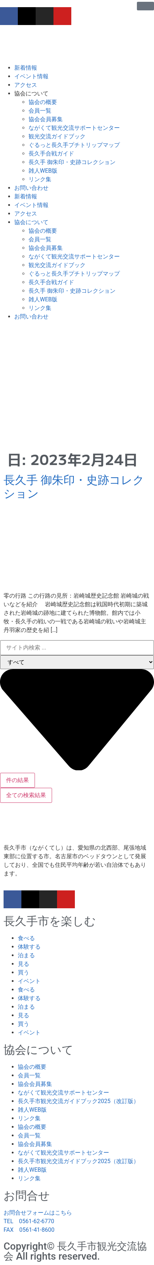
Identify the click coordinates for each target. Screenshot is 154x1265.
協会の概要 (43, 102)
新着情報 (25, 67)
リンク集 (40, 179)
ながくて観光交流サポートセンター (74, 127)
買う (23, 972)
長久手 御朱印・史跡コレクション (72, 162)
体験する (29, 946)
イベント (29, 981)
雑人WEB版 (43, 170)
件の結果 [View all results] (17, 780)
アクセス (25, 84)
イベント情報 (31, 76)
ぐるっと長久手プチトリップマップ (74, 145)
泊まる (26, 955)
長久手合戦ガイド (51, 153)
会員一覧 (40, 110)
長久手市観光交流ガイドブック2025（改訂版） (78, 1101)
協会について (31, 93)
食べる (26, 938)
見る (23, 963)
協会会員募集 (46, 119)
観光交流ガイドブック (57, 136)
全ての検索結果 (26, 795)
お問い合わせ (31, 187)
